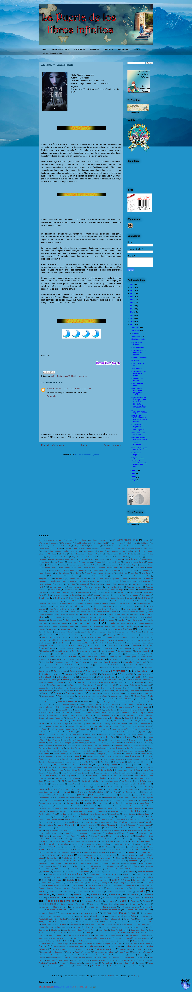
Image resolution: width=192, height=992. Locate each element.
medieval (50, 825)
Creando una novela (122, 632)
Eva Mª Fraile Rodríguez (111, 688)
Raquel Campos (120, 883)
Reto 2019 (147, 901)
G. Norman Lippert (63, 707)
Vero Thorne (63, 960)
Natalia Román (107, 841)
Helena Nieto (52, 715)
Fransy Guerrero (111, 704)
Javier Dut (45, 737)
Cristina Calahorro (48, 635)
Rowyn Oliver (146, 916)
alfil (92, 559)
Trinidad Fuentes (123, 952)
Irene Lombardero (85, 726)
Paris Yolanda (56, 864)
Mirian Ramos (71, 836)
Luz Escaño (79, 792)
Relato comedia (55, 892)
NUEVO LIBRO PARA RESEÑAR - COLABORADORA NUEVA (139, 419)
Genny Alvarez (80, 710)
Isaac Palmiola (71, 729)
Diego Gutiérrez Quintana (81, 651)
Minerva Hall (119, 831)
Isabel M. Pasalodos (101, 729)
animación (43, 576)
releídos (129, 892)
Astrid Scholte (97, 584)
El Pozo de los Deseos (136, 343)
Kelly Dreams (111, 765)
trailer (88, 952)
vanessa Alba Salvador (111, 957)
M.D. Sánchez (70, 795)
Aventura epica (75, 587)
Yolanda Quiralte (98, 966)
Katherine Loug (133, 762)
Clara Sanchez (130, 617)
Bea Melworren (83, 592)
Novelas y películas (128, 855)
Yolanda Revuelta (115, 966)
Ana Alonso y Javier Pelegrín (79, 565)
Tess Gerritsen (131, 944)
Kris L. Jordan (48, 767)
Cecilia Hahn (73, 606)
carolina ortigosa (108, 604)
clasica (141, 617)
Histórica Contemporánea (105, 715)
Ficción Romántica (68, 702)
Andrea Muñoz (84, 570)
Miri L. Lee (45, 836)
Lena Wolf (80, 776)
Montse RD (77, 839)
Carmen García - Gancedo (48, 603)
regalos (109, 888)
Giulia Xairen (111, 710)
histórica (89, 715)
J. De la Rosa (122, 732)
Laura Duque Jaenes (55, 770)
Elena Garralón (95, 662)
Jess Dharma (54, 740)
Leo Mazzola (103, 776)
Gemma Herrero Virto (47, 710)
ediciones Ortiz (45, 659)
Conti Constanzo (45, 632)
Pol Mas (150, 869)
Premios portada (96, 874)
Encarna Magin (60, 671)
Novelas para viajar (107, 855)
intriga (41, 726)
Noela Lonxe (121, 847)
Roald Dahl (108, 904)
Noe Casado (107, 847)
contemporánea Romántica (120, 629)
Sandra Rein (134, 922)
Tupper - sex (136, 952)
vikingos (141, 963)
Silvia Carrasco (125, 927)
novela (131, 853)
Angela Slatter (121, 573)
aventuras (55, 590)
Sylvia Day (58, 941)
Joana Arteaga (83, 740)
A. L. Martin (143, 543)
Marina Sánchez (81, 814)
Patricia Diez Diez (100, 863)
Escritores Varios (106, 683)
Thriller (43, 946)
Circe (59, 617)
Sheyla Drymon (62, 927)
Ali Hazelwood (101, 559)
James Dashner (89, 734)
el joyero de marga (116, 659)
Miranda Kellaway (111, 833)
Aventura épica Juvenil (93, 587)
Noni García (139, 850)
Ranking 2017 (106, 883)
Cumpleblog (52, 640)
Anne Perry (146, 576)
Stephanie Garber (114, 935)
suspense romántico (142, 938)
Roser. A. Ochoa (129, 916)
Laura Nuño (106, 770)
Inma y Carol (110, 724)
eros (119, 677)
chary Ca (132, 606)
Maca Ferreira (110, 795)
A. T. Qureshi (65, 546)
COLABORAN (123, 49)
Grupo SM (66, 713)
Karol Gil (94, 762)
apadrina (115, 579)
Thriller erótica (59, 947)
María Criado (46, 808)
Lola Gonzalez (85, 781)
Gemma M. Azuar (65, 710)
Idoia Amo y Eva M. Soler (83, 721)
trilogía (111, 952)
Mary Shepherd (47, 822)
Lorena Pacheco (88, 784)
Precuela (97, 872)
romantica (43, 907)
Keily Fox (99, 765)
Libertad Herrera (140, 776)
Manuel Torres (84, 800)
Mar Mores (143, 800)
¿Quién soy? (137, 49)
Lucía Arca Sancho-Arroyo (71, 789)
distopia (111, 651)
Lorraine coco (140, 784)
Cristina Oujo (110, 635)
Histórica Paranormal (55, 718)
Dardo (109, 643)
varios (142, 958)
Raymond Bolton (45, 888)
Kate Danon (105, 762)
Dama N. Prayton (107, 640)
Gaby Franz (78, 707)
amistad (63, 565)
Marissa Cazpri (144, 814)
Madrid (137, 795)
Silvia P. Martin (140, 927)
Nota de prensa (90, 852)
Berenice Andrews (60, 595)
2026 (131, 284)
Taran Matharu (48, 944)
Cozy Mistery (86, 632)
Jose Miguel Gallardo (116, 748)
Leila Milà (49, 776)
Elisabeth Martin (86, 665)
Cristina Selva (47, 637)
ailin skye (62, 554)
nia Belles (75, 844)
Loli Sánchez (126, 781)
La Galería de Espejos (136, 454)
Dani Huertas (144, 640)
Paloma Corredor (102, 861)
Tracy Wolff (79, 952)
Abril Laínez (95, 546)
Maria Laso (139, 809)
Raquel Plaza (131, 886)
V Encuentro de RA (103, 955)
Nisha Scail (141, 844)
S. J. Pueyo (94, 919)
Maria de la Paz (61, 808)
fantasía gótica (147, 693)
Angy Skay (134, 573)
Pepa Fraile (79, 866)
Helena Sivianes (67, 715)
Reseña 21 (114, 895)
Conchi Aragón (132, 627)
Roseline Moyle (114, 916)
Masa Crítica (61, 822)
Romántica (59, 907)
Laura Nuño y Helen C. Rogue (129, 770)
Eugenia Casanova (46, 688)
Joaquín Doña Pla (135, 740)
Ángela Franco (90, 573)
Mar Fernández (130, 800)
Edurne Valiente (81, 659)
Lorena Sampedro (123, 784)
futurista (140, 704)
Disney (102, 651)
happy (117, 713)
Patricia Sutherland (130, 863)
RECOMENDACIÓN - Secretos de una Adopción (139, 399)
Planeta (110, 869)
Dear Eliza (136, 646)
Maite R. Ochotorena (93, 798)
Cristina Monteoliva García (69, 635)
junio (134, 477)
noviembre (136, 330)
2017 (131, 312)
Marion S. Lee (114, 814)
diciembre (135, 327)
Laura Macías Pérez (74, 770)
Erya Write (92, 682)
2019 (131, 306)
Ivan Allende (96, 732)
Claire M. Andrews (71, 617)
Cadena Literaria (117, 598)
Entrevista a (141, 671)
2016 (131, 315)
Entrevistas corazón (66, 677)
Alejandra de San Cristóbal (57, 557)
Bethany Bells (75, 595)
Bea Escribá (55, 592)
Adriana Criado (62, 551)
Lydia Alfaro (114, 792)
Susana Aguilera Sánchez (60, 938)
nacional (135, 839)
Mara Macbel (89, 803)
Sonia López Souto (138, 930)
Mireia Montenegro (146, 833)
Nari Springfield (73, 841)
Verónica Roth (129, 960)
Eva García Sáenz (73, 688)
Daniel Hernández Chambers (82, 643)
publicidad (56, 880)
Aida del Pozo (140, 551)
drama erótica (117, 654)
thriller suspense (126, 949)
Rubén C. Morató (45, 919)
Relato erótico (82, 892)
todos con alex (46, 952)
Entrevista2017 (107, 674)
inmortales (122, 724)
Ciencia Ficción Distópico (107, 612)
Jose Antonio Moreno (103, 745)
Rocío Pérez (135, 904)
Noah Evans (94, 847)
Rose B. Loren (97, 916)
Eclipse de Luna (137, 458)
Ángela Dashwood (62, 573)
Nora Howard (63, 852)
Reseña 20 (96, 895)
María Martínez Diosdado (60, 811)
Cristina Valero (61, 637)
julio (133, 474)
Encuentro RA (91, 671)
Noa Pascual (69, 847)
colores (111, 620)
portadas (85, 872)
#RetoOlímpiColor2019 (82, 543)
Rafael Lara (92, 883)
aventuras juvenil (71, 590)
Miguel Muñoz (51, 830)
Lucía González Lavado (93, 789)
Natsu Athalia (137, 841)
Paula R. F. (57, 866)
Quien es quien (83, 880)
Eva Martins (146, 688)
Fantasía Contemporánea (113, 693)
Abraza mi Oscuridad (136, 444)
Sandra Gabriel (95, 922)
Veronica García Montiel (80, 960)
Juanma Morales (59, 754)
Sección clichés (75, 924)
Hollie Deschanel (88, 718)
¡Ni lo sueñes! (136, 368)
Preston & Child (143, 875)
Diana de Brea (124, 648)
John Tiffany (79, 743)
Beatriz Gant (121, 592)
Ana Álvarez (98, 565)
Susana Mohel (92, 938)
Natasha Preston (122, 841)
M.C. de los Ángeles (55, 795)
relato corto (68, 892)
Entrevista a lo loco (49, 674)
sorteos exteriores (82, 935)
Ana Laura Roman (146, 565)
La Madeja (135, 360)
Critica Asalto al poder (137, 384)
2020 (131, 303)
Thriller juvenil (113, 947)
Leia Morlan (131, 773)
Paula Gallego (145, 863)
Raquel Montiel (116, 885)
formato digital (105, 702)
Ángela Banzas (145, 570)
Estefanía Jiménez (55, 685)
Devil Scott (82, 648)
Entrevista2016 (90, 674)
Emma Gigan (93, 668)
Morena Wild (90, 839)
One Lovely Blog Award (136, 858)
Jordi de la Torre (144, 743)
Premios (129, 872)
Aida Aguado (127, 551)
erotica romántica (113, 680)
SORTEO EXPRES (55, 935)
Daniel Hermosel (62, 643)
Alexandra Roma (55, 559)
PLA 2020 (97, 869)
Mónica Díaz (139, 836)
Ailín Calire (52, 554)
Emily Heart (80, 668)
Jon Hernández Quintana (96, 743)
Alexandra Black (121, 557)
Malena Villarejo (110, 798)
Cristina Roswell (147, 635)
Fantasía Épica (132, 693)
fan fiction (149, 691)
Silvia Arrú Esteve (109, 927)
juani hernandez (137, 751)
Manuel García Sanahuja (51, 800)
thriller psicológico (60, 949)
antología (60, 579)
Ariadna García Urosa (59, 581)
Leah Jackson (83, 773)
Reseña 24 (53, 898)
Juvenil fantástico (132, 756)
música (118, 839)
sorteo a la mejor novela (104, 933)
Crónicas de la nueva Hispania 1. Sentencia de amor (139, 464)
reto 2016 (122, 901)
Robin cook (120, 904)
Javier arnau (130, 734)
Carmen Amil (131, 601)
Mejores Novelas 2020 (88, 825)
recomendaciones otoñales (93, 888)
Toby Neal (149, 949)
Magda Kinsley (46, 798)
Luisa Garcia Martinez (47, 792)
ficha (86, 702)
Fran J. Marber (147, 702)
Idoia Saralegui (105, 721)
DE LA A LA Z (56, 646)
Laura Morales (91, 770)
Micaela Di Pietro (137, 828)
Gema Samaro (125, 707)
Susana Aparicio (78, 938)
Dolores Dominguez (69, 654)
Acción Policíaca (118, 546)
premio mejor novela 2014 (112, 872)
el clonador (97, 659)
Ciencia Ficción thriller (141, 615)
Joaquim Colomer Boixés (117, 740)
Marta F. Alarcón (124, 817)
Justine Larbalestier (63, 756)
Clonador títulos (56, 620)
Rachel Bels (46, 883)
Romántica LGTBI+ (67, 913)
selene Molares (113, 924)
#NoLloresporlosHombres (98, 540)
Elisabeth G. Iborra (54, 665)
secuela (101, 925)
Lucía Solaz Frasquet (129, 789)
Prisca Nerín (56, 877)
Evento (89, 691)
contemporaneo (144, 629)
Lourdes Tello (127, 787)
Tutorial (147, 952)
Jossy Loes (75, 751)
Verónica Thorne (145, 960)
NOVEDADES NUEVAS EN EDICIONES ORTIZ (136, 391)
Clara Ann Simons (88, 617)
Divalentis (56, 654)
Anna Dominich (72, 576)
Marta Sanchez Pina (72, 819)
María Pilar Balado (118, 811)
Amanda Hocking (85, 562)
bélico (49, 595)
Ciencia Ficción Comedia (58, 612)
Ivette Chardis (109, 732)
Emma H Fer (106, 668)
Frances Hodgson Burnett (65, 704)
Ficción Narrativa (144, 699)
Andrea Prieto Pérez (129, 570)
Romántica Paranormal (119, 913)
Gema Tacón (143, 707)
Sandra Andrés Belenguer (64, 922)
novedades (116, 852)
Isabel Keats (56, 376)
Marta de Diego (107, 817)
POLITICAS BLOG (71, 872)
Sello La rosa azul (143, 924)
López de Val (140, 781)
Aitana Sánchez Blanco (115, 554)
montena (66, 839)
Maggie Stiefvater (62, 798)
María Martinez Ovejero (83, 811)
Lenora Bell (91, 776)
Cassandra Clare (45, 606)
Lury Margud (64, 792)
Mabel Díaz (94, 795)
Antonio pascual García (100, 579)
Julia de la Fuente (131, 754)
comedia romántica (83, 623)
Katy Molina (58, 765)
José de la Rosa (138, 745)
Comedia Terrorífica (59, 626)
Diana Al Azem (109, 648)
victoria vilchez (122, 963)
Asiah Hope (71, 584)
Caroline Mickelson (142, 604)
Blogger (137, 976)
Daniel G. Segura (45, 643)
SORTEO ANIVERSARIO (129, 933)
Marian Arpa (52, 814)
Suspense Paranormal (124, 938)
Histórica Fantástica (126, 715)
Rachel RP (59, 883)
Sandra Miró (108, 922)
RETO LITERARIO (47, 904)
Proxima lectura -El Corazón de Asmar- (138, 373)
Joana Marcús (98, 740)
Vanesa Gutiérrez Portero (75, 958)
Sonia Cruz (103, 930)
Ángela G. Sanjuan (106, 573)
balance (132, 590)
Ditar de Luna (44, 654)
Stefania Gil (99, 935)
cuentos (42, 640)
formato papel (119, 702)
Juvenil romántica (92, 759)
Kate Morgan (119, 762)
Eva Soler (59, 691)
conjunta (42, 629)
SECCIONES (94, 49)
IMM (135, 721)
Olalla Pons (66, 858)
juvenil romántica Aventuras (113, 759)
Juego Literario (115, 754)
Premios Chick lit (55, 874)
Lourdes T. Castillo (111, 787)
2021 (131, 300)
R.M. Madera (148, 880)
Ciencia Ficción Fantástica (133, 612)
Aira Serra (100, 554)
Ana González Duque (128, 565)
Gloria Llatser (124, 710)
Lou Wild (97, 787)
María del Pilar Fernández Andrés (82, 808)
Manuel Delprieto (146, 798)
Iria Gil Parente (112, 726)
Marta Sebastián (90, 819)
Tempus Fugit (63, 944)
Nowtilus (141, 855)
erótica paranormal (93, 680)
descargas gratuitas (67, 648)
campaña (130, 598)
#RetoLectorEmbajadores (48, 543)
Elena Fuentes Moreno (63, 662)
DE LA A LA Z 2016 (96, 646)
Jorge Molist (59, 745)
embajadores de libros (49, 668)
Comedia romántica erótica (120, 624)
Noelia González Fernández (61, 850)
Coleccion (83, 620)
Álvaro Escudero (58, 562)
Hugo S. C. (129, 718)
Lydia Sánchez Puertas (129, 792)
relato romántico (97, 892)
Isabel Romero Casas (142, 729)
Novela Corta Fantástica (48, 855)
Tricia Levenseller (99, 952)
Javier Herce (70, 737)
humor (145, 718)
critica (73, 637)
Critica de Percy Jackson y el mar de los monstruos (138, 406)
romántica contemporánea (102, 907)
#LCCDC (69, 540)
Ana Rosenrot (90, 568)
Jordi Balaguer (129, 743)
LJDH (62, 781)
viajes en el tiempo (92, 963)
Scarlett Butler (60, 925)
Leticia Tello (126, 776)
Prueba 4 (149, 877)
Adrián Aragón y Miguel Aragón (141, 548)
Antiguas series (45, 579)
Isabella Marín (70, 732)
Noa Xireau (81, 847)
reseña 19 (79, 895)
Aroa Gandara (97, 581)
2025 (131, 287)
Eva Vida (69, 691)
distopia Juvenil (142, 651)
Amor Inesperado (137, 430)
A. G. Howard (131, 543)
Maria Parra (102, 811)
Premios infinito (74, 874)
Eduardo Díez (68, 659)
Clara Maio (102, 617)
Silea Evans (77, 927)
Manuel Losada (70, 800)
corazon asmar (59, 632)
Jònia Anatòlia (115, 743)
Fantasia (45, 693)
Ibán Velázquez (51, 721)
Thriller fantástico (76, 947)
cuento (133, 637)
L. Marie (78, 767)
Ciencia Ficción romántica (92, 615)
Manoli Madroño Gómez (128, 798)
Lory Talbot (69, 787)
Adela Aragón (86, 548)
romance (147, 904)
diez (95, 651)
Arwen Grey (145, 581)
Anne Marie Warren (131, 576)
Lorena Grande (73, 784)
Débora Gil (147, 646)
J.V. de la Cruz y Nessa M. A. (59, 734)
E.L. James (49, 657)
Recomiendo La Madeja (137, 379)
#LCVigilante (81, 540)
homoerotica (102, 718)
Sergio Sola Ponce (46, 927)
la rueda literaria (133, 767)
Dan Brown (122, 640)
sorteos (68, 935)
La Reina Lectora (117, 767)
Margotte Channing (46, 806)
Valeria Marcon (119, 955)
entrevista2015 (72, 674)
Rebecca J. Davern (62, 888)
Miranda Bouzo (95, 833)
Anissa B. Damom (57, 576)
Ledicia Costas (118, 773)
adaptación (56, 548)
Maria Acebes (78, 806)
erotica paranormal (72, 680)
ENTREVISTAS (79, 49)
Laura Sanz (53, 773)
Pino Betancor (62, 869)
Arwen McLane (45, 584)
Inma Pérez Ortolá (93, 724)
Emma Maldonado (134, 668)
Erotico (70, 683)
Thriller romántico (79, 376)
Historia (79, 715)
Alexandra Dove (136, 557)
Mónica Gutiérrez (53, 839)
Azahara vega (117, 590)
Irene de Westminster (55, 726)
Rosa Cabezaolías (55, 916)
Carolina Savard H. (125, 603)
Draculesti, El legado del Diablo (139, 449)
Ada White (45, 548)
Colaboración (71, 620)
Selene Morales (127, 924)
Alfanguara (83, 559)
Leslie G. (115, 776)
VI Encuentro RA (75, 963)
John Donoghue (66, 743)
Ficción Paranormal (46, 702)
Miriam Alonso (57, 836)
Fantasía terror (84, 696)
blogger (135, 595)
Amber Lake (52, 565)
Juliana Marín (146, 754)
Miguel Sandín (82, 830)
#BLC (41, 540)
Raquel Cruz (135, 883)
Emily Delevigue (67, 668)
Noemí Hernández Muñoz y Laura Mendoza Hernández (110, 850)
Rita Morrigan (95, 904)
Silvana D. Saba (91, 927)
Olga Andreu (78, 858)
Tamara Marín (123, 941)
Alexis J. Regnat (71, 559)
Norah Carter (76, 852)
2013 (131, 324)
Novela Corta (144, 853)
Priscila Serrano (69, 877)
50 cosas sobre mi (116, 543)
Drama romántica (133, 654)
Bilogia (96, 595)
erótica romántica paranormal (51, 683)
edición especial (130, 657)
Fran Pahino (46, 704)
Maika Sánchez (76, 798)
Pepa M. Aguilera (93, 866)
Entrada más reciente (52, 445)
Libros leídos (60, 778)
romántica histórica (137, 910)
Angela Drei (76, 573)
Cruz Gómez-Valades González (115, 637)
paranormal (134, 861)
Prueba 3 (138, 877)
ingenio (67, 724)
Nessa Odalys (63, 844)
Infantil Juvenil (55, 724)
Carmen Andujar (145, 601)
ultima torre (43, 955)
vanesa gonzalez (54, 958)
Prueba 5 (45, 880)
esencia (122, 682)
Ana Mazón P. (65, 568)
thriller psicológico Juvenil (82, 949)
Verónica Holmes (98, 960)
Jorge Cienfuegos (45, 745)
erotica (127, 677)
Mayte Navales (137, 822)
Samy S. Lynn (45, 922)
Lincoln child (115, 778)
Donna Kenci (95, 654)
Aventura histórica (134, 587)
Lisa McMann (139, 778)
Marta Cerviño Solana (89, 817)
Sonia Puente (61, 933)
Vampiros (141, 955)
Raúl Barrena (145, 885)
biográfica (105, 595)
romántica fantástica (108, 910)
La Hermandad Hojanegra (136, 426)
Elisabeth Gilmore (70, 665)
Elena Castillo (46, 662)
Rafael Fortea (79, 883)
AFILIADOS (108, 49)
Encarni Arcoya (76, 671)
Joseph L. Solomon (61, 751)
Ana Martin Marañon (49, 568)
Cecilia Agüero (60, 606)
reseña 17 (44, 895)
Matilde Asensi (74, 822)
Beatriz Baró (108, 592)
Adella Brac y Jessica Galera (116, 548)
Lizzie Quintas (52, 781)
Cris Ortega (136, 632)
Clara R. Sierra (116, 617)
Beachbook (96, 592)
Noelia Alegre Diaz (136, 847)
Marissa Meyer (44, 817)
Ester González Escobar (92, 685)
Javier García (57, 737)
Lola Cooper (72, 781)
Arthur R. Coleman (131, 581)
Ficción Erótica (110, 699)
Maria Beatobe (106, 806)
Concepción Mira (84, 626)
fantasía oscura (48, 696)
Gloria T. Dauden (139, 710)
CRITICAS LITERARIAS (60, 49)
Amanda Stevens (114, 562)
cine (41, 617)
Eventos (98, 691)
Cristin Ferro (148, 632)
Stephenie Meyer (131, 935)
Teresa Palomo (77, 944)
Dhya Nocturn (94, 648)
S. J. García (83, 919)
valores (131, 955)
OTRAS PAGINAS (70, 861)
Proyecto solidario (105, 877)
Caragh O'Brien (144, 598)
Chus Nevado (115, 609)
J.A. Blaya (143, 732)
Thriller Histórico (94, 947)
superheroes (43, 938)
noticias (102, 853)
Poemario (140, 869)
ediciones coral (145, 657)
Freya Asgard (127, 704)
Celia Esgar (96, 606)
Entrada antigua (112, 445)
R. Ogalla (136, 880)
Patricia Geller (115, 863)
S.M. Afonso (105, 919)
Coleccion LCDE (97, 620)
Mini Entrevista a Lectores (139, 831)
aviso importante (87, 590)
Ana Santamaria (105, 568)
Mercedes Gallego (46, 828)
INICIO (44, 49)
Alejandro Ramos (78, 557)
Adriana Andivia (47, 551)
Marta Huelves (139, 817)
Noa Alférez (54, 847)
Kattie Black (44, 765)
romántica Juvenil (47, 913)
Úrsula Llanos (72, 955)
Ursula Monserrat (86, 955)
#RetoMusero (66, 543)
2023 (131, 293)
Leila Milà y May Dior (66, 776)
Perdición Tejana (137, 347)
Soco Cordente (69, 930)
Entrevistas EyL (86, 677)
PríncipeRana (44, 877)
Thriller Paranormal (133, 947)
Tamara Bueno (86, 941)
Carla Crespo (58, 601)
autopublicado (135, 584)
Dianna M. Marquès (61, 651)
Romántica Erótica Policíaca (83, 910)
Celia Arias (85, 606)
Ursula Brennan (57, 955)
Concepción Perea (101, 626)
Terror (89, 944)
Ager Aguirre (89, 551)
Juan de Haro (103, 751)
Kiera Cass (125, 765)
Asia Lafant (59, 584)
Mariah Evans (136, 811)
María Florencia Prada (123, 808)
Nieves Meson (117, 844)
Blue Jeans (146, 595)
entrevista (118, 670)
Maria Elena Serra (105, 808)
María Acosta (91, 806)
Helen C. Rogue (139, 713)
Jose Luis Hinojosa (55, 748)
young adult (130, 966)
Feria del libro (54, 699)
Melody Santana (145, 825)
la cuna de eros (90, 767)
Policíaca (57, 872)
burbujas (92, 598)
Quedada (70, 880)
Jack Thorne (77, 734)
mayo (134, 480)
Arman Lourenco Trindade (79, 581)
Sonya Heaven (75, 933)
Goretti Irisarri (53, 713)
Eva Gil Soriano (89, 688)
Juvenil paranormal (70, 759)
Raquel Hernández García (97, 885)
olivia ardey (106, 858)
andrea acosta (54, 570)
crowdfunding (95, 637)
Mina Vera (107, 830)
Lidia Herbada (73, 778)
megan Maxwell (65, 825)
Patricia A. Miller (85, 863)
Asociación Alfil (84, 584)
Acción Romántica (133, 546)
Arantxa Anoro (137, 579)
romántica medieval (88, 913)
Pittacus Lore (76, 869)
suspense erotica (106, 938)
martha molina (107, 819)
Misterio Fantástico (98, 836)
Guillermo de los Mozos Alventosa (86, 713)
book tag (44, 598)
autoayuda (123, 584)
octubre (135, 333)
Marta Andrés (72, 817)
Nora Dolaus (50, 852)
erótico (81, 683)
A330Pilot (109, 976)
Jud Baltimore (73, 754)
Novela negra (67, 855)
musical (127, 839)
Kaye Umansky (73, 765)
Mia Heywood (123, 828)
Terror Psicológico (103, 944)
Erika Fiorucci (110, 677)
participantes (70, 864)
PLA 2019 (86, 869)
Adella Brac (98, 548)
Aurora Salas (111, 584)
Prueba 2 (128, 877)
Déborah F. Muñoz (47, 648)
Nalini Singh (59, 841)
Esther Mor (122, 685)
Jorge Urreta (72, 746)
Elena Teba (127, 662)
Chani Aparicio (120, 606)
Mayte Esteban (120, 822)
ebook (103, 657)
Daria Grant (119, 643)
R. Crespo (126, 880)
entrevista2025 (45, 677)
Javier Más (81, 737)
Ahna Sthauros (112, 551)
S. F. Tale (72, 919)
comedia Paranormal (59, 623)
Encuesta (104, 671)
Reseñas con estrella (59, 900)
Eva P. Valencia (45, 691)
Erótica (139, 677)
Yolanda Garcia (81, 966)
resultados (88, 901)
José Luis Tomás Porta (76, 748)
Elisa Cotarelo (141, 662)
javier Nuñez (92, 737)
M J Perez (144, 792)
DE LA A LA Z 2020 (118, 646)
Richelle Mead (81, 904)
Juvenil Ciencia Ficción (95, 756)
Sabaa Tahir (116, 919)
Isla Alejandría (83, 732)
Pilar (125, 866)
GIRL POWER (94, 710)
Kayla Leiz (86, 765)
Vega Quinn (50, 960)
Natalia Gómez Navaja (90, 841)
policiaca (45, 872)
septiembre (136, 336)
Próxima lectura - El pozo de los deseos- (138, 352)
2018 (131, 309)
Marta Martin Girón (54, 819)
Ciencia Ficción (130, 609)
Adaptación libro (70, 548)
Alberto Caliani (133, 554)
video (134, 963)
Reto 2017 (135, 901)
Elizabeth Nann (147, 665)
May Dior (105, 822)
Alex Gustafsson (106, 557)
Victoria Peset (107, 963)
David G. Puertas (133, 643)
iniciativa (77, 724)
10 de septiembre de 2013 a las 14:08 (75, 389)
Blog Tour (125, 595)
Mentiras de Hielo (138, 339)
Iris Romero (43, 729)
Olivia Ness (120, 858)
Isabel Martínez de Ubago (121, 729)
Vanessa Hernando (130, 957)
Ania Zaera (146, 573)
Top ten (69, 952)
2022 (131, 297)
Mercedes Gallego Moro (66, 828)
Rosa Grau (69, 916)
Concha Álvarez (117, 626)
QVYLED (115, 880)
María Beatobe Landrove (124, 806)
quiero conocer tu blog (99, 880)
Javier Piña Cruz (108, 737)
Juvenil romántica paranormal (50, 762)
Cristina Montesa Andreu (93, 635)
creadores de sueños (103, 632)
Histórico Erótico (72, 718)
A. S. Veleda (54, 546)
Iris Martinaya (127, 726)
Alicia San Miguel (116, 559)
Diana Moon (148, 648)
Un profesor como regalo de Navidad (139, 412)
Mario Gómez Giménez (98, 814)
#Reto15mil (147, 540)
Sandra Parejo (122, 922)
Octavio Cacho (52, 858)
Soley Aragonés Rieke (87, 930)
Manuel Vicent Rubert (101, 800)
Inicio (84, 445)
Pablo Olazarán (86, 861)
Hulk (138, 718)
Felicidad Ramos (140, 696)
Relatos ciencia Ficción (115, 892)
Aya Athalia (102, 590)
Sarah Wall (46, 925)
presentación (127, 874)
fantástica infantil (100, 696)
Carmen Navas (66, 603)
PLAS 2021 (119, 869)
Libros (49, 778)
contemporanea (83, 629)
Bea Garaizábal (69, 592)
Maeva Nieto (148, 795)
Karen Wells (83, 762)
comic (72, 627)
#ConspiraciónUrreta (54, 540)
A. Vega (76, 546)
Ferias (65, 699)
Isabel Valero (44, 732)
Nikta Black (129, 844)
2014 (131, 321)
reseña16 (148, 898)
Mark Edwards (59, 817)
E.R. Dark (73, 657)
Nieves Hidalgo (103, 844)
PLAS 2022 (130, 869)
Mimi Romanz (95, 830)
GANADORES (92, 707)
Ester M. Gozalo (109, 685)
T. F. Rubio (69, 941)
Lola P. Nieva (99, 781)
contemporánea (99, 629)
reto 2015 (110, 901)
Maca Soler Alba (125, 795)
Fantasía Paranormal (66, 696)
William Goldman (52, 966)
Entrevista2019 (144, 674)
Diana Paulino (46, 651)
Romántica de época (131, 907)
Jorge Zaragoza (86, 745)
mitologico (129, 836)
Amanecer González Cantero (134, 562)
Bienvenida (87, 595)
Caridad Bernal (44, 601)
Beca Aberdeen (135, 592)
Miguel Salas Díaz (66, 830)
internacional (145, 724)
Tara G (150, 941)
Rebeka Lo (76, 888)
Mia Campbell (110, 828)
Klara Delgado (147, 765)
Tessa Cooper (145, 944)
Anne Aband (115, 576)
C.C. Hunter (103, 598)
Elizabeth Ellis (132, 665)
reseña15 (136, 898)
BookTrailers (60, 598)
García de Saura (109, 707)
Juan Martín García (120, 751)
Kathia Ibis (146, 762)
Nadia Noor (146, 839)
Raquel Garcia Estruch (57, 886)
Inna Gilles (133, 724)
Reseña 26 (91, 898)
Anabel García (138, 568)
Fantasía (57, 693)
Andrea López (69, 570)
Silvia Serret (55, 930)
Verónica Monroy (115, 960)
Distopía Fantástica (125, 651)
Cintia (52, 617)
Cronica (83, 637)
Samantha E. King (144, 919)
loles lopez (113, 781)
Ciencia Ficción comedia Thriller (81, 612)
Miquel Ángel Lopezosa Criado (50, 833)
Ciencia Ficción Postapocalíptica (66, 614)
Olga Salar (91, 858)
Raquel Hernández (77, 885)
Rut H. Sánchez (60, 919)
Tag (76, 941)
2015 (131, 318)
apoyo (125, 579)
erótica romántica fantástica (138, 680)
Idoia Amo (64, 721)
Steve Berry (146, 935)
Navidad (149, 841)
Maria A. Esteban (63, 806)
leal (91, 773)
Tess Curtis (118, 944)
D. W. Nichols (65, 640)
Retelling (99, 901)
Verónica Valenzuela (48, 963)
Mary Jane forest (146, 819)
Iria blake (98, 726)
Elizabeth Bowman (117, 665)
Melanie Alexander (107, 825)
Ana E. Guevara (112, 565)
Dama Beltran (91, 640)
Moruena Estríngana (105, 839)
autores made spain (58, 587)
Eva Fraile (59, 688)
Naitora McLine (45, 841)
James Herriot (103, 734)
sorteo (87, 933)
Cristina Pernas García (128, 635)
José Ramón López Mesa (136, 748)
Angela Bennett (45, 573)
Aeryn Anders (76, 551)
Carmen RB (79, 603)
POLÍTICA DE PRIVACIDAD (52, 53)
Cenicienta (108, 606)
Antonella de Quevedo (78, 579)
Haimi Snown (107, 713)
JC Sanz (139, 737)
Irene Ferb (72, 726)
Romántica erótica (56, 910)
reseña (140, 891)
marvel (133, 819)
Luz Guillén (90, 792)
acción (105, 546)
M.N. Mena (82, 795)
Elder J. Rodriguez (132, 659)
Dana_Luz (132, 640)
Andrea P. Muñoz (112, 570)
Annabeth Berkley (100, 576)
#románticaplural (100, 543)
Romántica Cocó (78, 907)
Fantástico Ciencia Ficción (120, 696)
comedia (121, 620)
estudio (148, 685)
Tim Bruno (138, 949)
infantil (42, 724)
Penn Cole (68, 866)
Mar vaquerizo (72, 803)
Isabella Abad (57, 732)
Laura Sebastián (67, 773)
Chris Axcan (53, 609)
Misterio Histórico (115, 836)
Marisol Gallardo (128, 814)
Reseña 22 (132, 895)
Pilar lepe (50, 869)
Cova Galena (73, 632)
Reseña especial (109, 898)
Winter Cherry (66, 966)
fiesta (94, 702)
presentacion (112, 875)
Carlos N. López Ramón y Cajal (98, 601)
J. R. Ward (133, 732)
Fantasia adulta (95, 693)
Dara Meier (100, 643)
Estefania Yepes (72, 685)
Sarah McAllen (147, 922)
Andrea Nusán (97, 570)
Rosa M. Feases (82, 916)
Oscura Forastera (53, 861)
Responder (51, 396)
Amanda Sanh (100, 562)
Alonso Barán (44, 562)
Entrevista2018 (126, 674)
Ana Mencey (77, 568)
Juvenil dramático (114, 756)
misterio (83, 836)
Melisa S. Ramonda (127, 825)
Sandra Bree (81, 922)
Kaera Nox (70, 762)
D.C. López (77, 640)
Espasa (130, 682)
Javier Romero (126, 737)
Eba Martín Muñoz (89, 657)
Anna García (86, 576)
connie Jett (52, 629)
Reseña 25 (72, 898)
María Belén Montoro (145, 806)
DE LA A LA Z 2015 (73, 646)
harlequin (125, 713)
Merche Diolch (84, 828)
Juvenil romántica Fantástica (138, 759)
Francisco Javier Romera (90, 704)
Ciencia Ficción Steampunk (119, 614)
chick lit (143, 606)
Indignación (146, 721)
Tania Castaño (138, 941)
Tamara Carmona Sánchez (105, 941)
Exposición (109, 691)
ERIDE (99, 677)
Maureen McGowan (91, 822)
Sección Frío (89, 925)
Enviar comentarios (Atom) (87, 455)
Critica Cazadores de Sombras (138, 434)
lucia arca (52, 789)
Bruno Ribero (74, 598)
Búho (84, 598)
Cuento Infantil (145, 637)
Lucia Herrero (111, 789)
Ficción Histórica (126, 699)
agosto (134, 470)
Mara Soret (115, 803)
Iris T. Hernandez (56, 729)
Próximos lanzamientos (86, 877)
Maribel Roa (65, 814)
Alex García (92, 557)
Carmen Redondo (92, 603)
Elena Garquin (80, 662)
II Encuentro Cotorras (122, 721)
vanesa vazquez (94, 957)
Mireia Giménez (127, 833)
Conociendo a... (67, 629)
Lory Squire (58, 787)
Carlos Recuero (118, 601)
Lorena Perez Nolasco (105, 784)
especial (139, 683)
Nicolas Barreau (88, 844)
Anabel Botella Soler (122, 568)
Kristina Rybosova (65, 767)
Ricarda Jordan (67, 904)
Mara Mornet (102, 803)
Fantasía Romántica (75, 693)
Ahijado (100, 551)
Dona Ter (84, 654)
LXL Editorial (102, 792)
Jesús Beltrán (69, 740)
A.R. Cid (85, 546)
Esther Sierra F (136, 685)
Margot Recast (144, 803)
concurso (147, 626)
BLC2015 (115, 595)
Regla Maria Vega (136, 888)
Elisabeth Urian (101, 665)
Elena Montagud (111, 662)
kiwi (135, 765)
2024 (131, 290)
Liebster (85, 778)
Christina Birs (85, 609)
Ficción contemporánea (89, 699)
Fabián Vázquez (135, 691)
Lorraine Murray (45, 787)
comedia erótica (135, 620)
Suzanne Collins (45, 941)
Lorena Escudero (57, 784)
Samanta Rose (129, 919)
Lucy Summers (145, 789)
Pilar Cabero (134, 866)
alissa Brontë (131, 559)
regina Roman (120, 888)
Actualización (148, 546)
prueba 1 (119, 877)
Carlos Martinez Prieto (75, 601)
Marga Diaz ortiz (129, 803)
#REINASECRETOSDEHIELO (124, 540)
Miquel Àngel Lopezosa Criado (76, 833)
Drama (105, 654)
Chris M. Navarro (69, 609)
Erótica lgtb (55, 680)
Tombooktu (59, 952)
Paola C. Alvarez (118, 861)
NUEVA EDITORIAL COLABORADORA (139, 439)
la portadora (104, 767)
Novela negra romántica (87, 855)
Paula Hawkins (44, 866)
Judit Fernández (88, 754)
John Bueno (53, 743)
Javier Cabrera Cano (145, 734)
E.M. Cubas (62, 657)
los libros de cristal (84, 787)
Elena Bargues (147, 659)
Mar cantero (116, 800)
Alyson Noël (71, 562)
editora (57, 659)
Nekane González (48, 844)
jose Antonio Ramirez (122, 745)
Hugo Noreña (115, 718)
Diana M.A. (136, 648)
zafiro (139, 966)
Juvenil (77, 756)
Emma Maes (119, 668)
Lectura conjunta (102, 773)
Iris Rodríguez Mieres (143, 726)
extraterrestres (121, 691)
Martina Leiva (122, 819)
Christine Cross (100, 609)
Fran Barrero (133, 702)
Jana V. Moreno (117, 734)
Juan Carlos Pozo (89, 751)
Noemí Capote (80, 850)
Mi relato (98, 828)
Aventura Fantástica (114, 587)
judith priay (100, 754)
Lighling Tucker (99, 778)
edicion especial (114, 657)
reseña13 (66, 376)
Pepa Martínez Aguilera (111, 866)
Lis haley (126, 778)
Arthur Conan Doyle (114, 581)
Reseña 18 (61, 895)
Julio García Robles (46, 756)
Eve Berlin (79, 691)
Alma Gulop (146, 559)
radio (69, 883)
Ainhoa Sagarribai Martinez (81, 554)
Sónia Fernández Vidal (119, 930)
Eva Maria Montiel (132, 688)
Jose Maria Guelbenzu (96, 748)
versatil (63, 963)
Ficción (73, 699)
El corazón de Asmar (139, 357)
